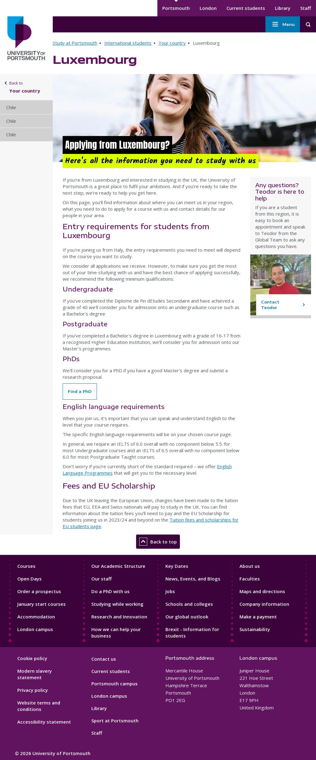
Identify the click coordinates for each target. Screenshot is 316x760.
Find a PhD (80, 391)
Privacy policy (32, 690)
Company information (264, 604)
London (208, 8)
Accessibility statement (44, 722)
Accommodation (36, 616)
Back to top (158, 542)
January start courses (41, 604)
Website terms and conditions (38, 706)
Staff (305, 8)
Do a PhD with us (110, 591)
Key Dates (176, 566)
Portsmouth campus (114, 683)
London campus (35, 629)
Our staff (101, 579)
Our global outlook (186, 616)
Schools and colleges (189, 604)
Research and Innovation (119, 616)
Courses (26, 566)
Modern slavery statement (34, 674)
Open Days (29, 579)
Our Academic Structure (118, 566)
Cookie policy (32, 658)
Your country (172, 43)
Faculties (249, 579)
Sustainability (254, 629)
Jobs (170, 591)
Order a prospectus (39, 591)
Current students (246, 8)
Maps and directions (262, 591)
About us (249, 566)
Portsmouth (176, 8)
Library (282, 8)
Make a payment (258, 616)
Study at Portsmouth (75, 43)
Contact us (103, 659)
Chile (11, 107)
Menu (283, 24)
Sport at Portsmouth (115, 720)
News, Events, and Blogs (192, 579)
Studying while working (117, 604)
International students (128, 43)
